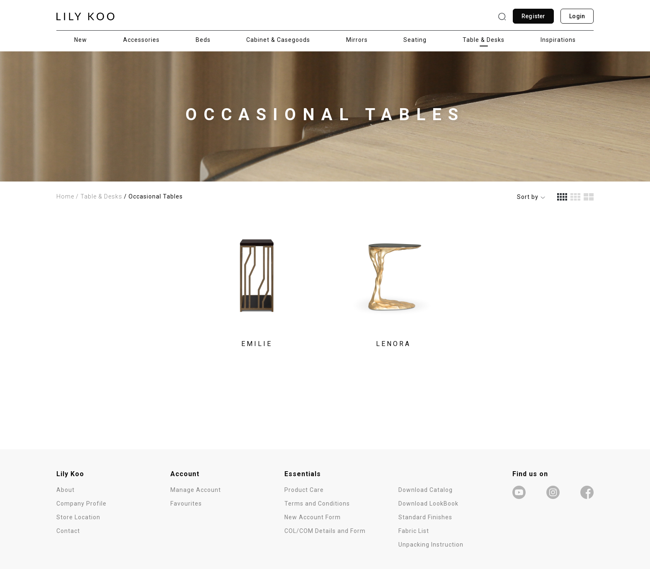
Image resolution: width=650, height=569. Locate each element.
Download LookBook (428, 503)
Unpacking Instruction (430, 544)
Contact (68, 531)
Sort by (531, 197)
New (80, 39)
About (65, 490)
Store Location (78, 517)
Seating (415, 39)
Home (65, 196)
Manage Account (195, 490)
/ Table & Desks (99, 196)
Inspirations (558, 39)
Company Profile (81, 503)
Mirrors (357, 39)
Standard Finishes (425, 517)
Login (577, 16)
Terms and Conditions (317, 503)
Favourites (186, 503)
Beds (203, 39)
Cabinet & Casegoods (278, 39)
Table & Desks (483, 39)
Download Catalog (425, 490)
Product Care (304, 490)
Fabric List (413, 531)
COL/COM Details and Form (325, 531)
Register (533, 16)
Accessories (141, 39)
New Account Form (312, 517)
